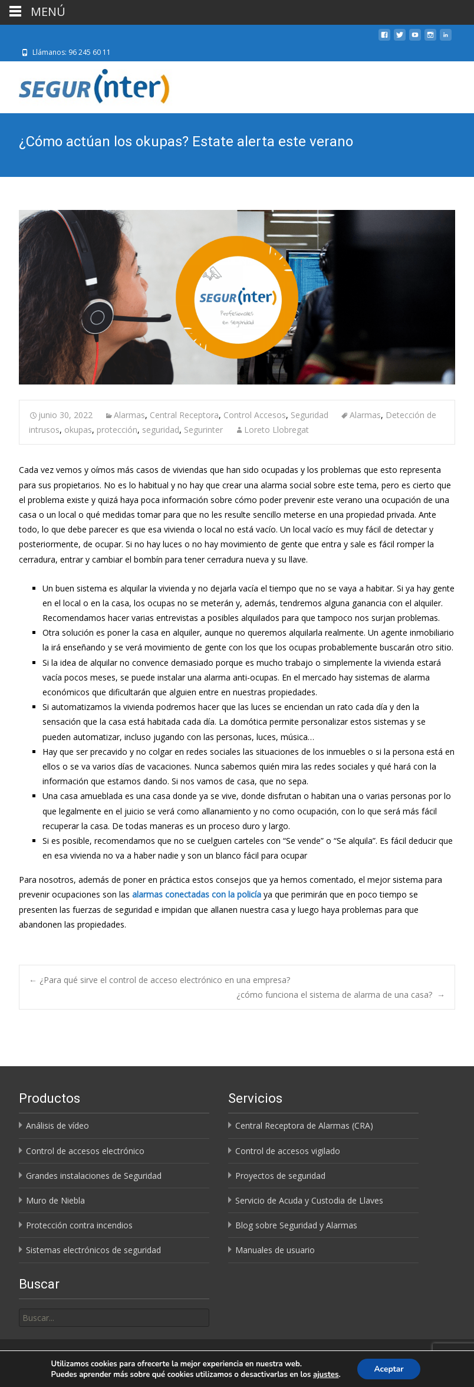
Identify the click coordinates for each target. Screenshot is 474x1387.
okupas (78, 429)
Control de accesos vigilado (287, 1150)
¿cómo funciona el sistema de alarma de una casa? (340, 994)
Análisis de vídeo (57, 1125)
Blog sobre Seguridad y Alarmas (296, 1225)
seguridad (160, 429)
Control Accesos (254, 414)
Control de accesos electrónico (85, 1150)
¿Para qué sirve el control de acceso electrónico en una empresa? (160, 979)
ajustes (325, 1374)
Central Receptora (184, 414)
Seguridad (309, 414)
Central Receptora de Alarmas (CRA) (304, 1125)
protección (117, 429)
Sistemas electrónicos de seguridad (93, 1249)
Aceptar (389, 1368)
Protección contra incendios (79, 1225)
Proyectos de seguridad (280, 1175)
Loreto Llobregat (276, 429)
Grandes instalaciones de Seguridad (94, 1175)
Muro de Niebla (55, 1200)
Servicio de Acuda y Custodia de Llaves (309, 1200)
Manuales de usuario (275, 1249)
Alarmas (129, 414)
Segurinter (203, 429)
